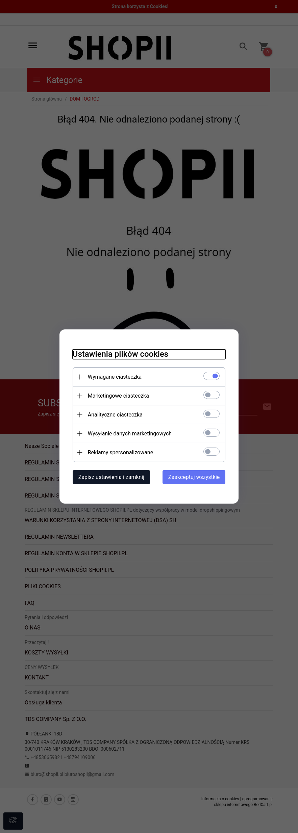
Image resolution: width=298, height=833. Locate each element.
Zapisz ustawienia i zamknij (110, 477)
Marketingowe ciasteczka (117, 396)
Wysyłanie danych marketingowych (128, 433)
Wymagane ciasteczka (113, 377)
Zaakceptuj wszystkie (195, 477)
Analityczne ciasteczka (113, 414)
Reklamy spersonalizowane (119, 452)
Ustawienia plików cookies (119, 354)
